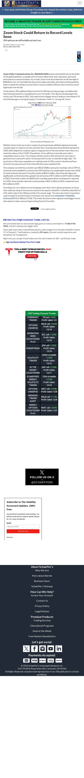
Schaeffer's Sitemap (42, 586)
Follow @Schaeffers (48, 209)
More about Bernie (42, 575)
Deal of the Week (42, 631)
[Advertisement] (40, 286)
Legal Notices (42, 611)
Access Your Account (42, 595)
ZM (6, 50)
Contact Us (42, 600)
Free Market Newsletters (42, 636)
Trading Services (42, 620)
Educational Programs (42, 625)
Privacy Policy (42, 606)
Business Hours (42, 581)
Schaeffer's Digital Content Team (13, 45)
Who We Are (42, 570)
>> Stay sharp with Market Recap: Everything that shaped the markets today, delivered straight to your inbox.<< (42, 11)
